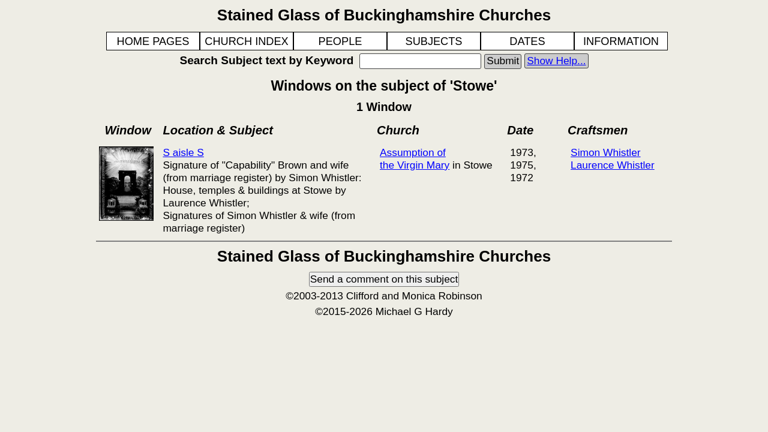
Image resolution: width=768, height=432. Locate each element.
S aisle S (183, 152)
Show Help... (556, 61)
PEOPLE (340, 41)
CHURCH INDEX (246, 41)
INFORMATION (621, 41)
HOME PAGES (153, 41)
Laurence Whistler (613, 165)
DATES (527, 41)
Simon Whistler (606, 152)
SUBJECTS (434, 41)
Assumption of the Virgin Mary (414, 158)
